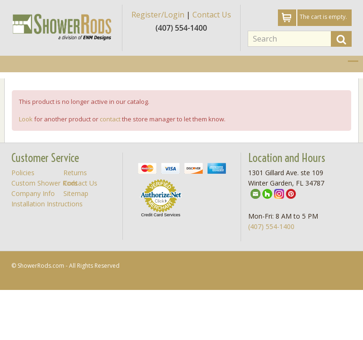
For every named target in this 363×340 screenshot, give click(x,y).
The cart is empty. (323, 17)
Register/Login (157, 14)
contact (110, 119)
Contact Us (211, 14)
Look (26, 119)
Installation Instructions (47, 203)
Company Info (33, 193)
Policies (23, 172)
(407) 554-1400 (271, 226)
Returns (75, 172)
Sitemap (75, 193)
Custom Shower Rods (44, 182)
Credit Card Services (160, 214)
